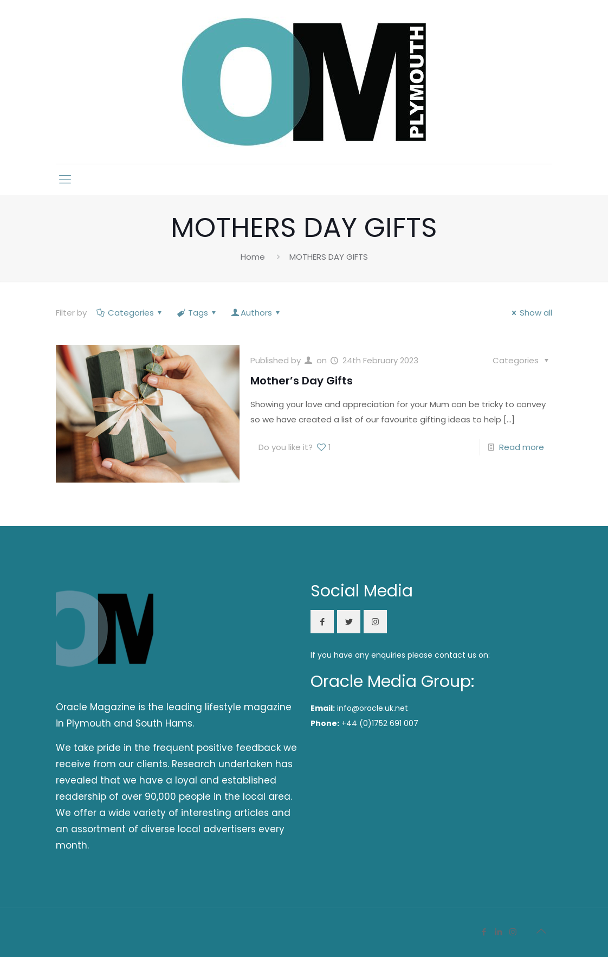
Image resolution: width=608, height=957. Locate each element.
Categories (130, 312)
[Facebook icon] (483, 931)
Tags (197, 312)
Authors (256, 312)
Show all (530, 312)
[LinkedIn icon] (498, 931)
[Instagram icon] (513, 931)
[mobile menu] (65, 179)
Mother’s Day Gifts (301, 380)
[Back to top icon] (540, 931)
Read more (521, 447)
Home (253, 256)
